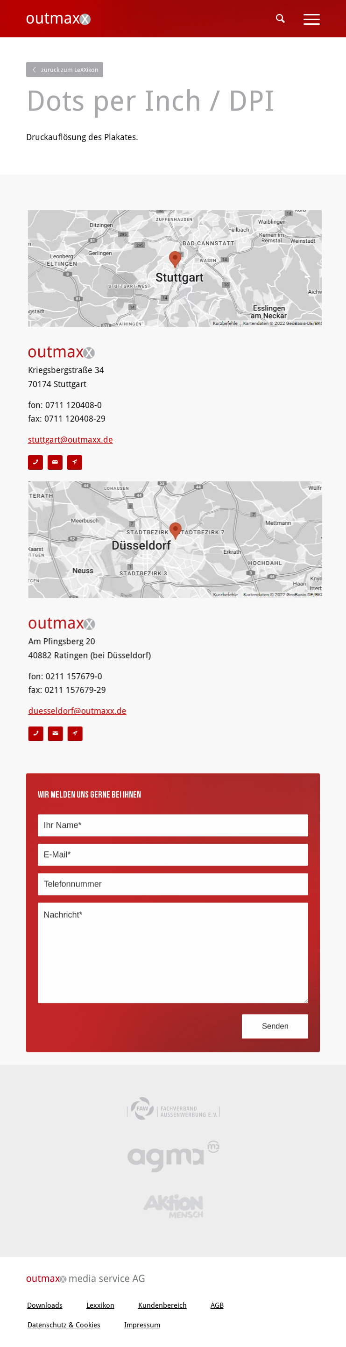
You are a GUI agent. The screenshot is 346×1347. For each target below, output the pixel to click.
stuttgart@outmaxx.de (70, 439)
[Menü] (307, 18)
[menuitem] (280, 18)
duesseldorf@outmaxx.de (71, 711)
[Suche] (280, 18)
